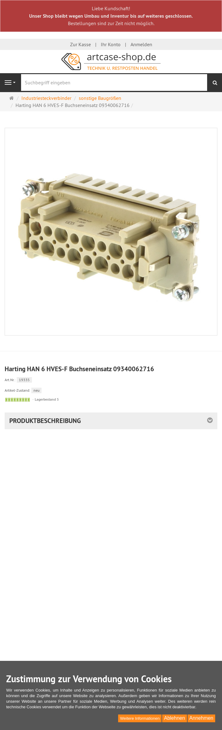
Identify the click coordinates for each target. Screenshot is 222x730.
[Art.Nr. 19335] (111, 379)
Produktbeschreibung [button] (45, 420)
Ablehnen (174, 718)
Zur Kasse (80, 44)
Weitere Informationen (140, 718)
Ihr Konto (111, 44)
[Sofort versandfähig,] (17, 399)
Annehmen (201, 718)
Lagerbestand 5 (47, 399)
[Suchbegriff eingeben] (114, 82)
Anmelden (141, 44)
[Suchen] (215, 82)
